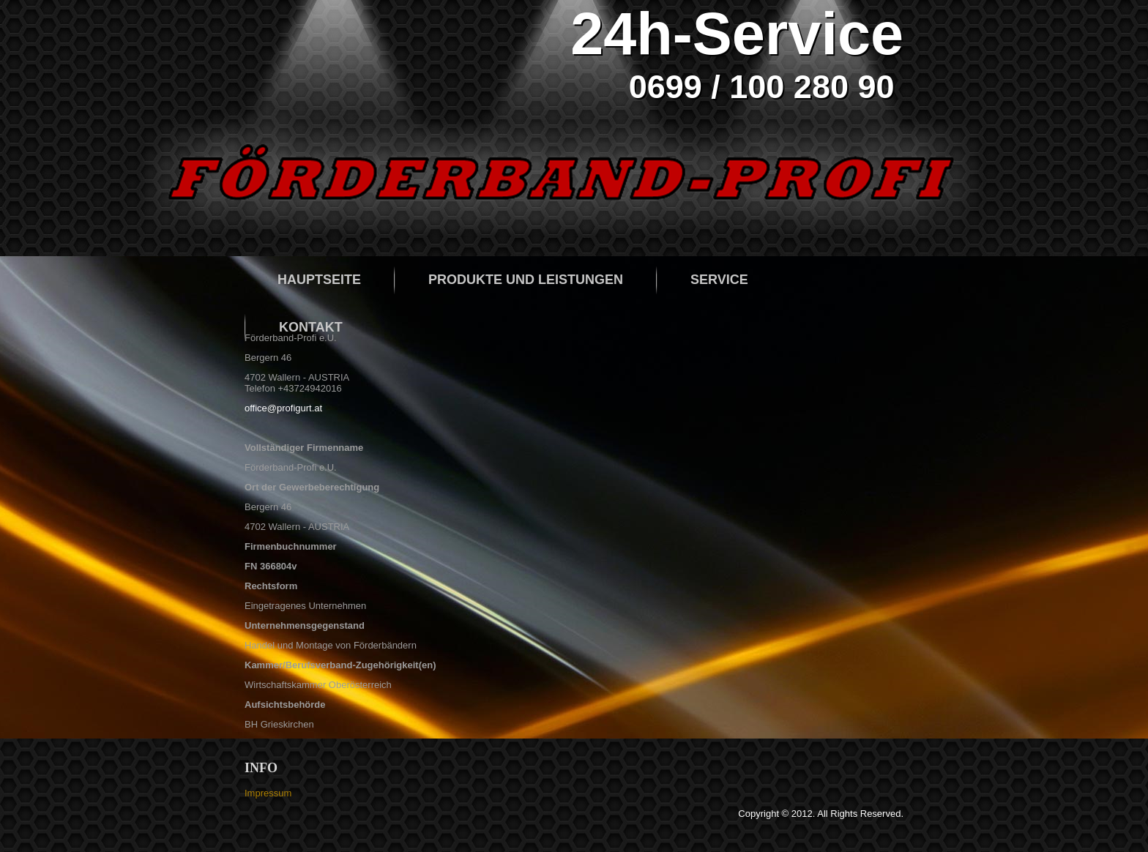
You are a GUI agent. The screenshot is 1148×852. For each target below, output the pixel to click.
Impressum (268, 793)
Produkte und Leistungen (525, 279)
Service (719, 279)
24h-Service (736, 34)
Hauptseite (319, 279)
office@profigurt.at (283, 408)
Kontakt (311, 327)
